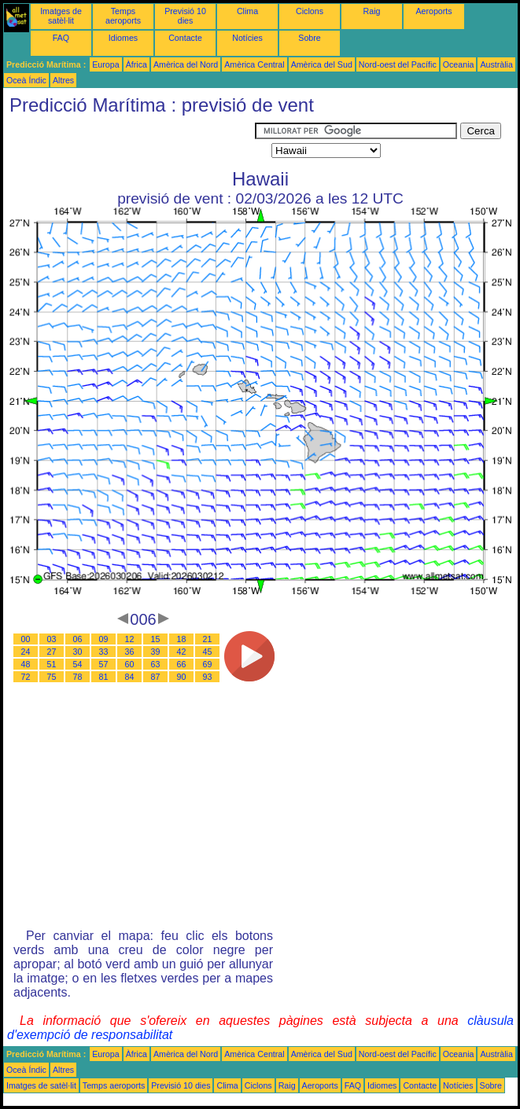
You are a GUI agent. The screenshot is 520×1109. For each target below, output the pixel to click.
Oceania (458, 64)
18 (181, 639)
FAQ (61, 37)
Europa (105, 64)
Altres (63, 80)
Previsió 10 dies (185, 15)
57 (104, 664)
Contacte (185, 37)
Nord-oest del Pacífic (398, 64)
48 (26, 664)
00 (26, 639)
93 (207, 676)
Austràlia (496, 64)
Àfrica (136, 64)
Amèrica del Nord (185, 64)
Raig (372, 11)
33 (104, 651)
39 (155, 651)
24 (26, 651)
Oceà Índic (26, 80)
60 (130, 664)
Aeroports (433, 11)
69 (207, 664)
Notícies (247, 37)
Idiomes (123, 37)
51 (52, 664)
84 (130, 676)
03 (52, 639)
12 (130, 639)
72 (26, 676)
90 (181, 676)
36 (130, 651)
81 (104, 676)
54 (78, 664)
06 (78, 639)
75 (52, 676)
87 (155, 676)
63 (155, 664)
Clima (247, 11)
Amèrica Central (254, 64)
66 (181, 664)
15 (155, 639)
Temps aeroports (123, 15)
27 (52, 651)
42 (181, 651)
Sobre (309, 37)
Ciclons (309, 11)
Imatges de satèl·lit (61, 15)
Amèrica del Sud (321, 64)
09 (104, 639)
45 (207, 651)
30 (78, 651)
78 (78, 676)
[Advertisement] (129, 142)
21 (207, 639)
